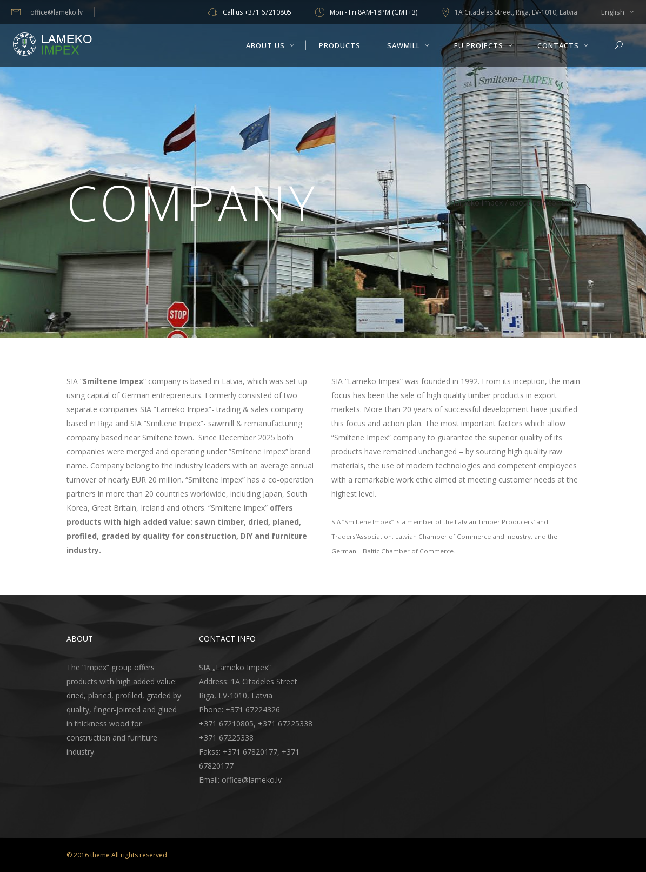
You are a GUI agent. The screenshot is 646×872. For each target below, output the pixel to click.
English (612, 12)
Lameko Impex (478, 203)
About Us (525, 203)
